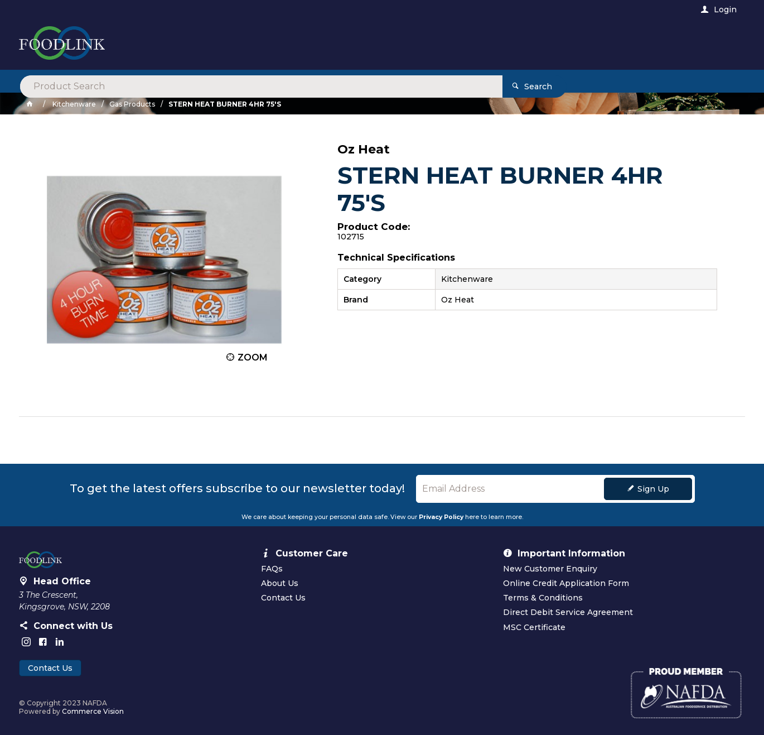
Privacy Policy (441, 517)
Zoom (253, 357)
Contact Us (50, 668)
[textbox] (336, 44)
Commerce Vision (93, 711)
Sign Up (653, 489)
